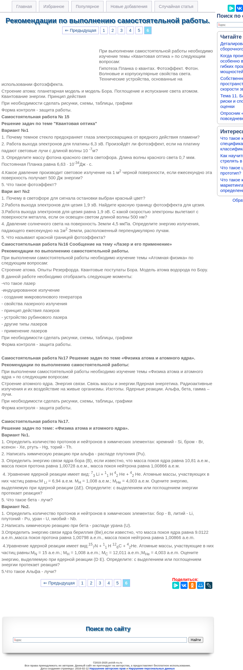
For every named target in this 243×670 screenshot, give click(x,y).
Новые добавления (129, 6)
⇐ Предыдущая (80, 30)
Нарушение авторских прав (107, 668)
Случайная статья (176, 6)
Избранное (53, 6)
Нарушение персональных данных (152, 668)
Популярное (87, 6)
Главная (24, 6)
